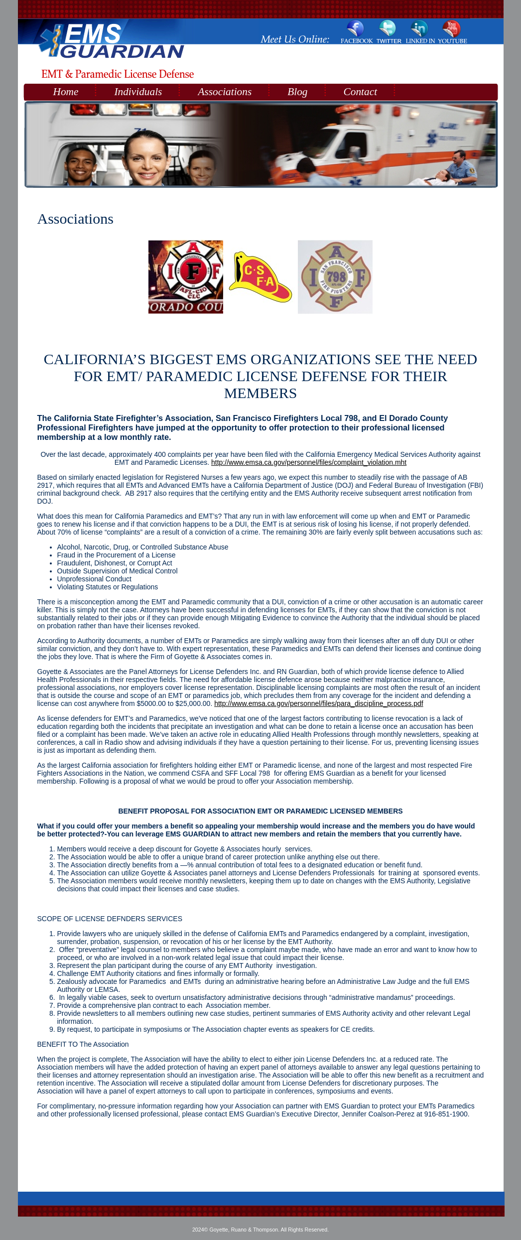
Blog (297, 92)
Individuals (138, 92)
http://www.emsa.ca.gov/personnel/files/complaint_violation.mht (308, 462)
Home (66, 92)
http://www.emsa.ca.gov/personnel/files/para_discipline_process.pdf (318, 703)
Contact (361, 92)
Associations (225, 92)
